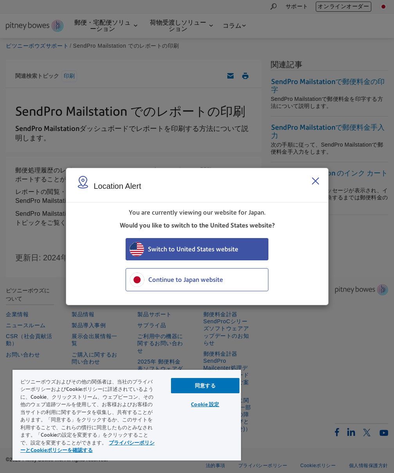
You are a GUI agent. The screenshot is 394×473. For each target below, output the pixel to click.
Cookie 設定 (205, 404)
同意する (205, 386)
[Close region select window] (315, 181)
